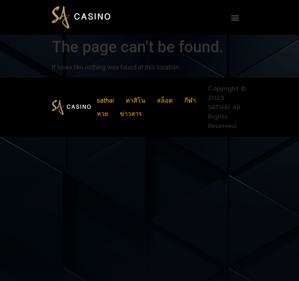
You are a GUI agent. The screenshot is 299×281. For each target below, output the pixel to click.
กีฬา (190, 100)
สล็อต (165, 100)
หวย (102, 113)
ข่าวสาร (131, 113)
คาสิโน (135, 100)
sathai (105, 100)
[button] (234, 17)
